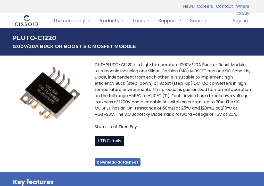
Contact (223, 6)
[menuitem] (198, 20)
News (188, 6)
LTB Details (109, 140)
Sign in (240, 20)
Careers (204, 6)
